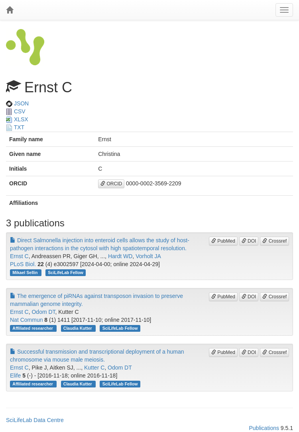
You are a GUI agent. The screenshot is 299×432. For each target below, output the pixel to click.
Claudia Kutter (78, 328)
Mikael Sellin (25, 272)
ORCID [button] (111, 184)
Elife (15, 375)
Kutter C (94, 367)
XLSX (17, 119)
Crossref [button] (274, 241)
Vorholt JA (148, 256)
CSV (16, 111)
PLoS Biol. (23, 264)
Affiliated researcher (33, 328)
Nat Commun (26, 320)
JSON (17, 103)
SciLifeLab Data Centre (35, 420)
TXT (15, 127)
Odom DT (43, 312)
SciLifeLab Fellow (65, 272)
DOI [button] (249, 241)
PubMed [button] (223, 241)
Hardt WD (120, 256)
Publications (264, 428)
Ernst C (19, 256)
